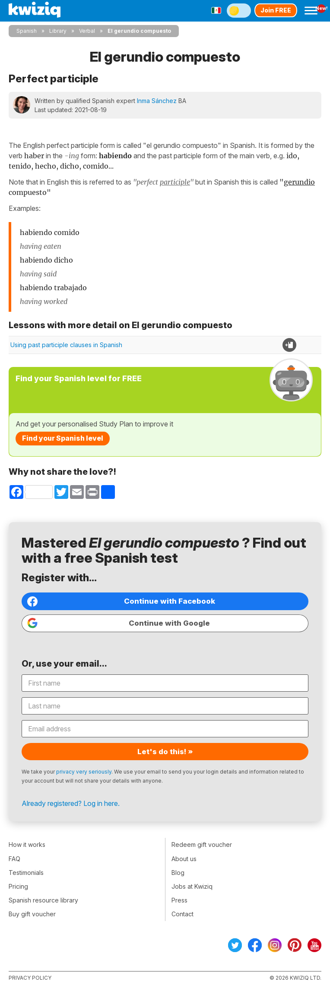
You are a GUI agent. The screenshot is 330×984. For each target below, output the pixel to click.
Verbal (87, 31)
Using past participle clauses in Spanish (66, 344)
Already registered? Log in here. (71, 803)
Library (58, 31)
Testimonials (26, 872)
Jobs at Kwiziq (192, 886)
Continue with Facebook (121, 601)
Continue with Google (118, 623)
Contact (182, 914)
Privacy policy (30, 978)
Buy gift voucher (32, 914)
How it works (27, 844)
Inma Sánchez (157, 100)
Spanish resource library (43, 900)
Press (179, 900)
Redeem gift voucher (201, 844)
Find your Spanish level (62, 438)
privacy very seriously (83, 771)
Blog (177, 872)
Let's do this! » (165, 751)
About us (184, 858)
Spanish (26, 31)
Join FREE (275, 10)
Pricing (18, 886)
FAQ (14, 858)
